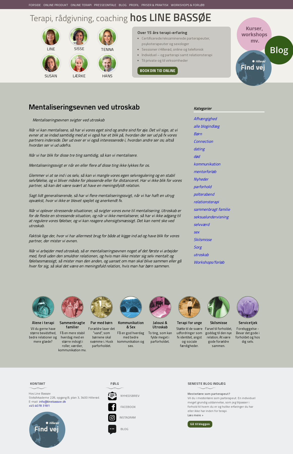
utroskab (201, 255)
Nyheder (201, 179)
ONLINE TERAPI (81, 5)
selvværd (201, 224)
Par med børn (101, 323)
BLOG (123, 5)
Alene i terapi (43, 323)
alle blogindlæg (206, 126)
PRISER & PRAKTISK (154, 5)
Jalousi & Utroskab (160, 325)
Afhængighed (205, 119)
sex (196, 232)
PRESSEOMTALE (105, 5)
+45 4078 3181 (39, 405)
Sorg (197, 247)
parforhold (202, 187)
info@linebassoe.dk (52, 401)
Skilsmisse (203, 239)
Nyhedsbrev (123, 395)
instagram (121, 417)
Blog (117, 429)
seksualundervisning (211, 217)
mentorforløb (205, 171)
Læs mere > (195, 415)
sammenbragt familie (212, 209)
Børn (198, 134)
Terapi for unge (189, 323)
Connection (203, 141)
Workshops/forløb (209, 262)
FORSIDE (35, 5)
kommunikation (207, 164)
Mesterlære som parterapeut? (209, 393)
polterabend (204, 194)
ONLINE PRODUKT (55, 5)
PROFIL (134, 5)
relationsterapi (206, 202)
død (197, 156)
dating (199, 149)
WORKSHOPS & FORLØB (187, 5)
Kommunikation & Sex (131, 325)
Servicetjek (248, 323)
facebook (121, 406)
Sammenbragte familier (72, 325)
